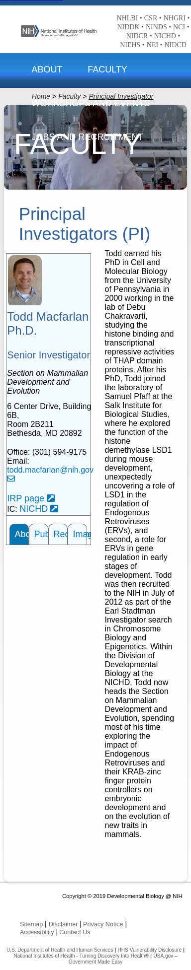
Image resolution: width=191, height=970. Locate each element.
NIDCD (176, 45)
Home (41, 96)
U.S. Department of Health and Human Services (59, 950)
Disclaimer (63, 924)
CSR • (153, 18)
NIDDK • (130, 27)
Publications (41, 534)
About (46, 69)
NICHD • (167, 36)
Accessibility (37, 932)
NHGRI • (177, 18)
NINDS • (158, 27)
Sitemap (31, 924)
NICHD (38, 509)
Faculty (107, 69)
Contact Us (74, 932)
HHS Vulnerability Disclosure (150, 950)
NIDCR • (139, 36)
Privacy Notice (103, 924)
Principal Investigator (121, 96)
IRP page (31, 498)
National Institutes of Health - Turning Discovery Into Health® (81, 956)
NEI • (155, 45)
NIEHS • (132, 45)
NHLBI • (129, 18)
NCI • (181, 27)
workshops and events (90, 103)
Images (80, 534)
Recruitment (61, 534)
